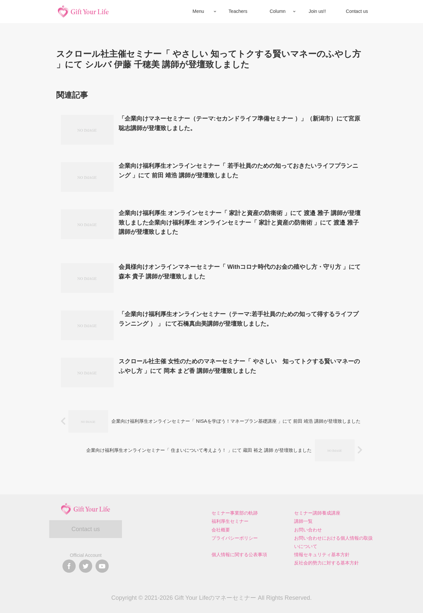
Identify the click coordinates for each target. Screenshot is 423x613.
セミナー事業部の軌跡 (235, 513)
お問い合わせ (308, 529)
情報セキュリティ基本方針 (322, 554)
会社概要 (221, 529)
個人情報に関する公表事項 (239, 554)
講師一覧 (303, 521)
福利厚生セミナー (230, 521)
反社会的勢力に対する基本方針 (326, 562)
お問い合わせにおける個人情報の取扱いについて (333, 542)
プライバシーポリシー (235, 538)
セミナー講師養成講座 (317, 513)
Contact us (85, 529)
